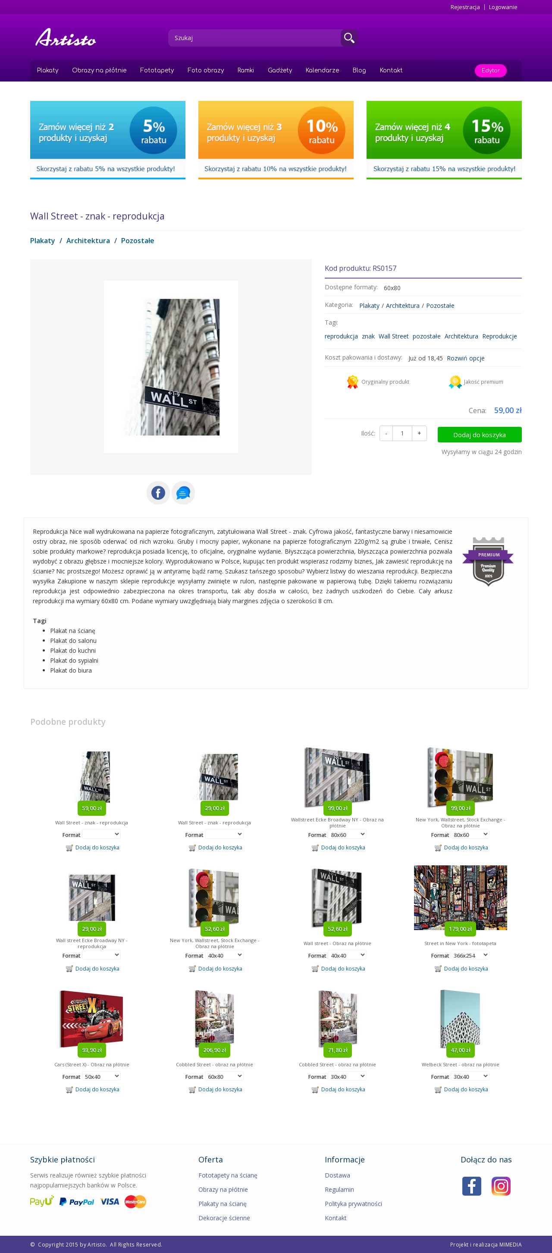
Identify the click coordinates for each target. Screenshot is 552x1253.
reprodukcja (341, 336)
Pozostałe (137, 240)
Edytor (491, 71)
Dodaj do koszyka (486, 433)
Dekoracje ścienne (224, 1218)
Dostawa (337, 1175)
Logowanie (503, 7)
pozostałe (427, 336)
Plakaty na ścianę (222, 1204)
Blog (359, 70)
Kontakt (391, 70)
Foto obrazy (206, 70)
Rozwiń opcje (466, 358)
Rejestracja (465, 7)
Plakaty (47, 70)
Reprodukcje (499, 336)
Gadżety (280, 70)
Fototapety (157, 70)
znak (368, 336)
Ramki (246, 70)
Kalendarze (322, 70)
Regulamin (339, 1189)
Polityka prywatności (353, 1204)
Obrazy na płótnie (99, 70)
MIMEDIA (510, 1244)
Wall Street (394, 336)
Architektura (88, 240)
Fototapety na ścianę (227, 1175)
